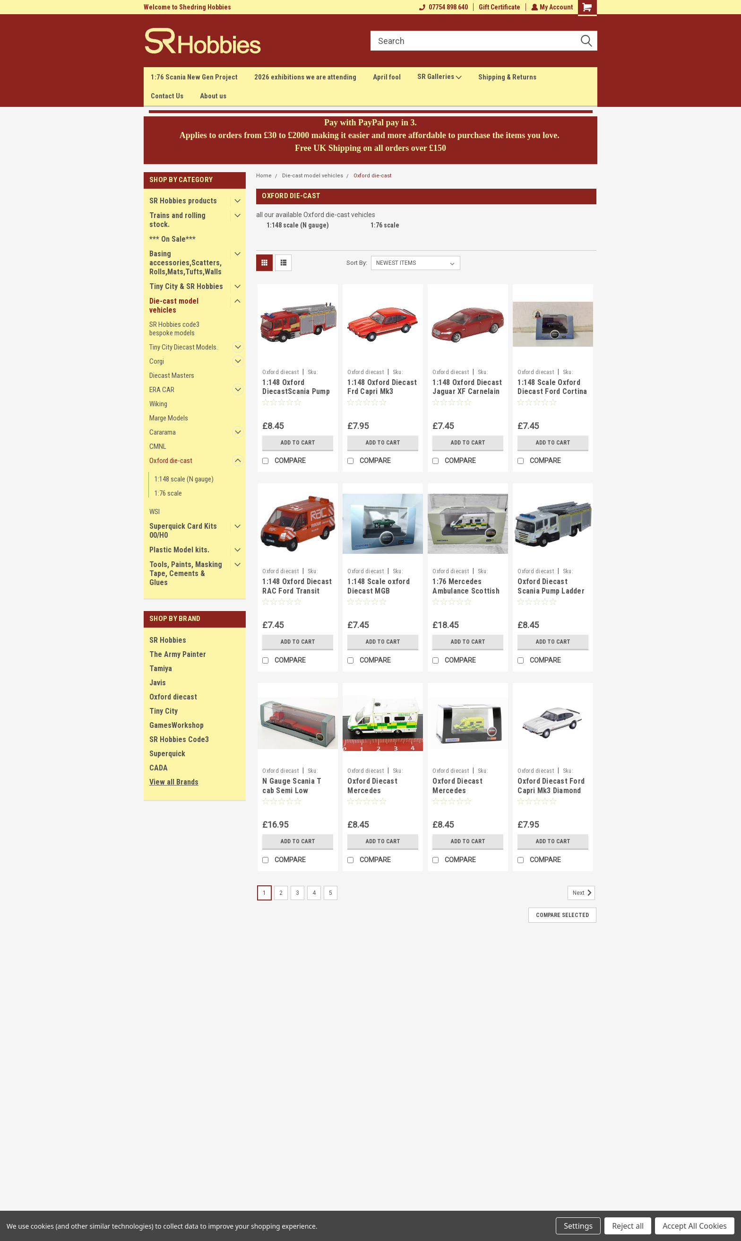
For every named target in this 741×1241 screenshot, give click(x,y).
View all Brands (173, 782)
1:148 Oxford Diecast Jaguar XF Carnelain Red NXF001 (467, 392)
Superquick (167, 753)
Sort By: (356, 262)
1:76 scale (168, 493)
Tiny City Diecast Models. (183, 347)
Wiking (158, 404)
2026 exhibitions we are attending (305, 77)
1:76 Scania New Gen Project (194, 77)
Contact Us (167, 96)
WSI (154, 511)
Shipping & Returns (507, 77)
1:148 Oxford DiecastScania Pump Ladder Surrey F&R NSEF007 (296, 396)
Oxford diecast (173, 696)
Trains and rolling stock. (177, 220)
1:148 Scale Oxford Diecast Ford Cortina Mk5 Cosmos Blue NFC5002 (552, 396)
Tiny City (163, 711)
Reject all (628, 1226)
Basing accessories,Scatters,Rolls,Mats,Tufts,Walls (185, 262)
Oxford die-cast (170, 460)
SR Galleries (439, 77)
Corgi (156, 361)
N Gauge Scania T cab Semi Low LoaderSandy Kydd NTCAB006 (292, 795)
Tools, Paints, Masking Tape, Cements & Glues (185, 573)
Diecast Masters (171, 375)
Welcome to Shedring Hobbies (187, 7)
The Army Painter (177, 654)
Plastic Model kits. (179, 549)
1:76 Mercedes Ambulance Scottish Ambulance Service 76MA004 (466, 595)
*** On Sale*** (172, 239)
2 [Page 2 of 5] (281, 893)
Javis (157, 682)
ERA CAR (161, 389)
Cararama (162, 432)
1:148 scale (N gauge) (184, 479)
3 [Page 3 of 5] (297, 893)
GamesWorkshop (176, 725)
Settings (578, 1226)
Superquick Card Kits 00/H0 (183, 531)
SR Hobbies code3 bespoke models (174, 328)
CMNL (157, 446)
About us (213, 96)
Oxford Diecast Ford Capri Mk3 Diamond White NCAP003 (551, 790)
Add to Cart (298, 442)
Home (264, 176)
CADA (158, 767)
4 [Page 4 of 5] (314, 893)
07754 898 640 (442, 7)
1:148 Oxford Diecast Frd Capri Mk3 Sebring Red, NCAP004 (382, 396)
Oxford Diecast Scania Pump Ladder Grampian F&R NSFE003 (551, 595)
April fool (387, 77)
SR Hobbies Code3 (179, 739)
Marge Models (168, 418)
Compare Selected (562, 915)
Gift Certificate (498, 7)
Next (584, 893)
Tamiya (160, 668)
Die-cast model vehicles (173, 306)
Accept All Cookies (695, 1226)
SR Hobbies (167, 640)
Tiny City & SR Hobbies (186, 286)
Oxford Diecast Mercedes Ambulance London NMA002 (463, 795)
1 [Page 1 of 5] (264, 893)
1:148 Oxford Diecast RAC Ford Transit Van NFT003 (297, 591)
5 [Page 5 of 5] (330, 893)
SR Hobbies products (183, 200)
